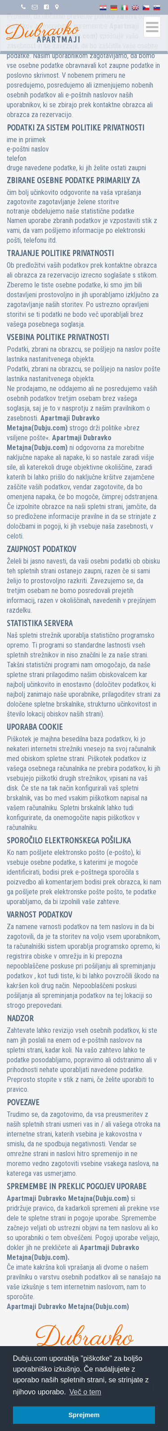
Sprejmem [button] (84, 1414)
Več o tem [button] (85, 1392)
